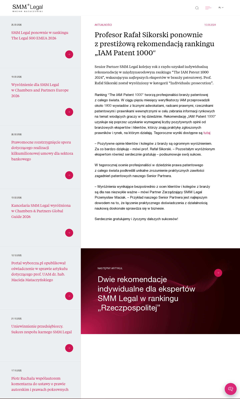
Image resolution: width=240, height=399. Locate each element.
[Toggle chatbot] (231, 389)
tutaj (206, 133)
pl (220, 8)
